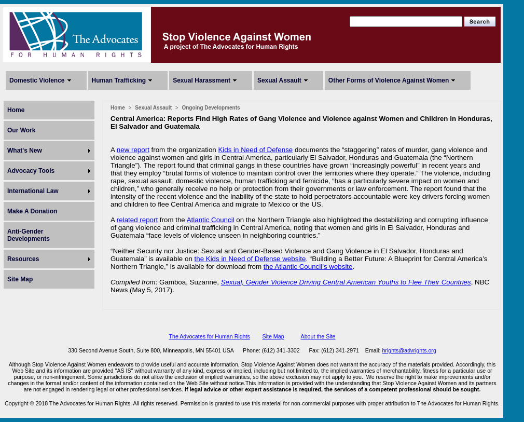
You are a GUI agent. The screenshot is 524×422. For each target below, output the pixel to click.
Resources (23, 259)
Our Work (21, 130)
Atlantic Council (211, 220)
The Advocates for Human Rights (209, 336)
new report (133, 150)
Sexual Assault (279, 80)
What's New (24, 150)
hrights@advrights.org (409, 350)
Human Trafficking (119, 80)
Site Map (20, 279)
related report (137, 220)
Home (15, 110)
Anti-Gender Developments (28, 235)
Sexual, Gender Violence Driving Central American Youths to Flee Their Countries (346, 282)
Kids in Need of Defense (255, 150)
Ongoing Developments (211, 108)
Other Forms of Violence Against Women (388, 80)
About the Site (318, 336)
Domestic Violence (37, 80)
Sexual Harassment (201, 80)
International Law (33, 191)
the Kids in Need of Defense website (250, 259)
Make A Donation (32, 211)
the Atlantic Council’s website (308, 266)
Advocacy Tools (30, 170)
